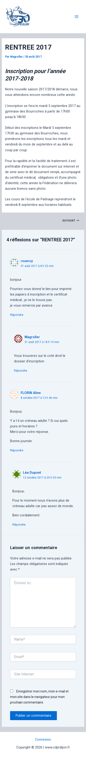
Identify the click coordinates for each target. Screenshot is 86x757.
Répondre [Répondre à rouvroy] (16, 314)
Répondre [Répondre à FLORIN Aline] (16, 450)
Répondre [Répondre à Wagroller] (20, 370)
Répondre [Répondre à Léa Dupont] (18, 524)
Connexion (43, 739)
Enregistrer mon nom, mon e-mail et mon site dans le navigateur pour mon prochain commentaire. (39, 696)
